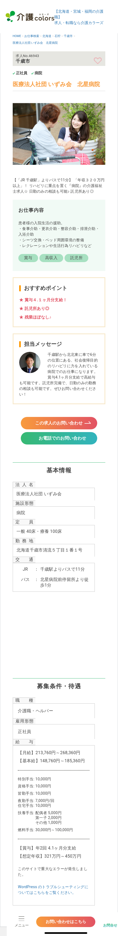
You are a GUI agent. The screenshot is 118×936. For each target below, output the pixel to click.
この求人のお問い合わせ (59, 423)
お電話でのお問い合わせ (62, 440)
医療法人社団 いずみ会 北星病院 (35, 43)
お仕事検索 (31, 36)
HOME (17, 36)
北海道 (46, 36)
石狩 (57, 36)
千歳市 (68, 36)
